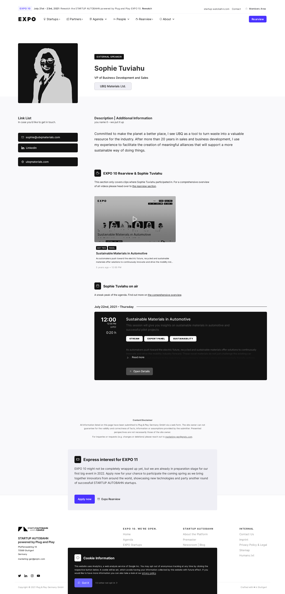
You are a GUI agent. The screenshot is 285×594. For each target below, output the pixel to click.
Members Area (255, 8)
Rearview (258, 19)
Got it (83, 582)
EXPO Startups (132, 544)
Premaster (189, 539)
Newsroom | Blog (194, 544)
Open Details (139, 371)
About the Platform (195, 534)
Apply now (84, 499)
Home (127, 534)
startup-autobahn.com (217, 8)
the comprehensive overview (164, 294)
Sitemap (244, 550)
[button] (193, 351)
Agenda (128, 539)
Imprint (243, 539)
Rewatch (147, 8)
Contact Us (246, 534)
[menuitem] (98, 19)
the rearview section (144, 186)
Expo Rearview (109, 499)
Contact (236, 8)
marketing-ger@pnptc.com (178, 436)
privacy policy (149, 573)
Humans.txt (246, 555)
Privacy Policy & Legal (253, 544)
